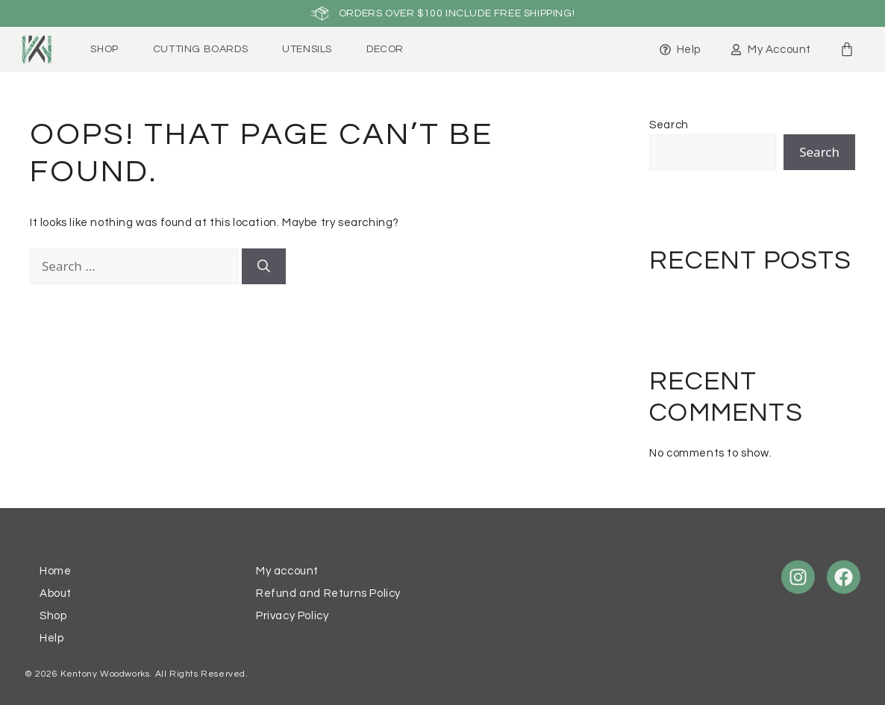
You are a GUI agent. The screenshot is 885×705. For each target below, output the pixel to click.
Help (51, 638)
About (56, 593)
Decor (385, 49)
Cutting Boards (200, 49)
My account (287, 571)
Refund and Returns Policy (328, 593)
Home (55, 571)
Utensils (307, 49)
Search (669, 125)
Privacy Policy (292, 615)
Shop (104, 49)
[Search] (264, 266)
